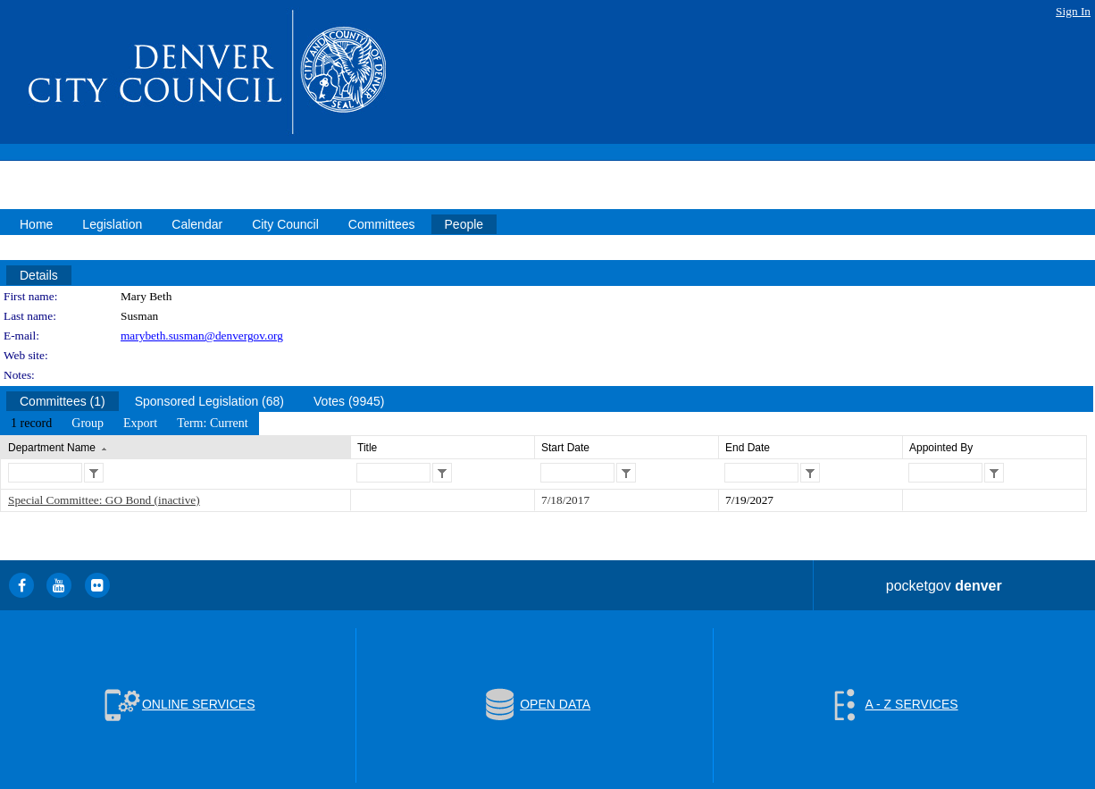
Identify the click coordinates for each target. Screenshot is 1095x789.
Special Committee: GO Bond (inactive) (104, 500)
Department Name (52, 447)
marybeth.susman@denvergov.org (202, 335)
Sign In (1073, 11)
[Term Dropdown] (212, 423)
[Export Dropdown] (140, 423)
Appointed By (941, 447)
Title (367, 447)
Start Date (565, 447)
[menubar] (129, 423)
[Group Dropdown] (87, 423)
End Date (747, 447)
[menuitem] (31, 423)
